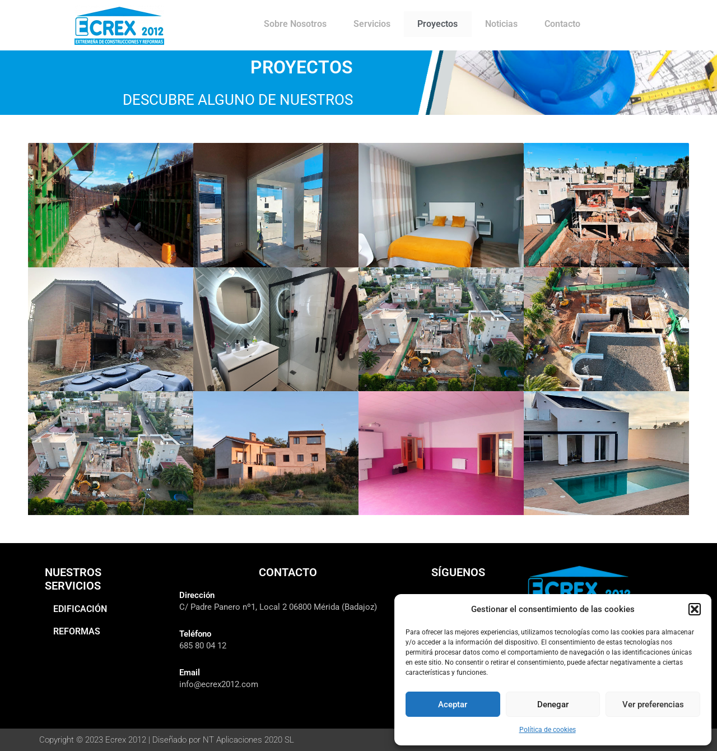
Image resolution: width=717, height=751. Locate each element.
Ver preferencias (653, 704)
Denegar (553, 704)
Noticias (501, 23)
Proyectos (437, 23)
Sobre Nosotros (295, 23)
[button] (694, 609)
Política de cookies (547, 730)
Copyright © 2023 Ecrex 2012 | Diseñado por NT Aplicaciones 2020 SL (175, 739)
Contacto (562, 23)
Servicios (371, 23)
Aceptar (452, 704)
